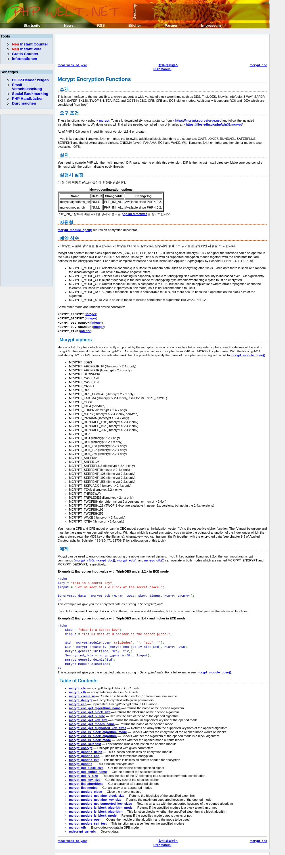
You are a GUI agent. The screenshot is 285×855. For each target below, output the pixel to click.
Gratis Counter (25, 54)
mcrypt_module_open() (75, 230)
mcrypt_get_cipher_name (88, 765)
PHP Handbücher (27, 98)
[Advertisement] (161, 49)
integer (91, 314)
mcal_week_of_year (72, 65)
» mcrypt (102, 120)
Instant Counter (30, 44)
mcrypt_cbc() (105, 559)
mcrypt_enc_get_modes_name (92, 717)
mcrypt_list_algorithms (86, 777)
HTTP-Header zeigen (30, 80)
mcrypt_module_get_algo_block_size (96, 789)
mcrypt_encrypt (81, 741)
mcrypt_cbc (258, 65)
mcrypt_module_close (85, 785)
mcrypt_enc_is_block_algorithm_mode (98, 725)
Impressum (211, 25)
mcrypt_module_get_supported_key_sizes (100, 797)
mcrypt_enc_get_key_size (88, 713)
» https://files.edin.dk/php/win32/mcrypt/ (213, 124)
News (69, 25)
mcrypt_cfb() (84, 559)
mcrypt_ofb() (153, 559)
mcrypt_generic (80, 757)
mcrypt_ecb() (126, 559)
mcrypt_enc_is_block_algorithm (93, 729)
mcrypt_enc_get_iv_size (87, 710)
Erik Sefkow (181, 850)
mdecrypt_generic (82, 825)
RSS (101, 25)
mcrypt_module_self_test (88, 817)
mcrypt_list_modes (83, 781)
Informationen (24, 59)
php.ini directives (134, 214)
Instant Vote (26, 49)
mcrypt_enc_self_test (85, 737)
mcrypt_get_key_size (84, 773)
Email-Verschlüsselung (27, 87)
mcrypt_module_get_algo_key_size (95, 793)
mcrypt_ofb (77, 821)
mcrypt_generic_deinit (85, 745)
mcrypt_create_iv (82, 690)
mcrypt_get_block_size (86, 761)
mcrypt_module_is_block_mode (93, 809)
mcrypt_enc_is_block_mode (90, 733)
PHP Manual (162, 69)
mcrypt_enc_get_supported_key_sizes (97, 721)
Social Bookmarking (30, 93)
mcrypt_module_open (85, 813)
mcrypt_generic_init (84, 753)
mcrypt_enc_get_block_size (89, 706)
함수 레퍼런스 (168, 65)
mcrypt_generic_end (84, 749)
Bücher (134, 25)
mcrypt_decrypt (81, 694)
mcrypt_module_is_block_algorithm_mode (101, 801)
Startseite (32, 25)
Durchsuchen (24, 103)
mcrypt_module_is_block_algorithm (95, 805)
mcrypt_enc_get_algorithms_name (95, 702)
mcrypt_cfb (77, 686)
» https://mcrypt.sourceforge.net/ (197, 120)
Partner (171, 25)
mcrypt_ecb (78, 698)
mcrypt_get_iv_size (83, 769)
